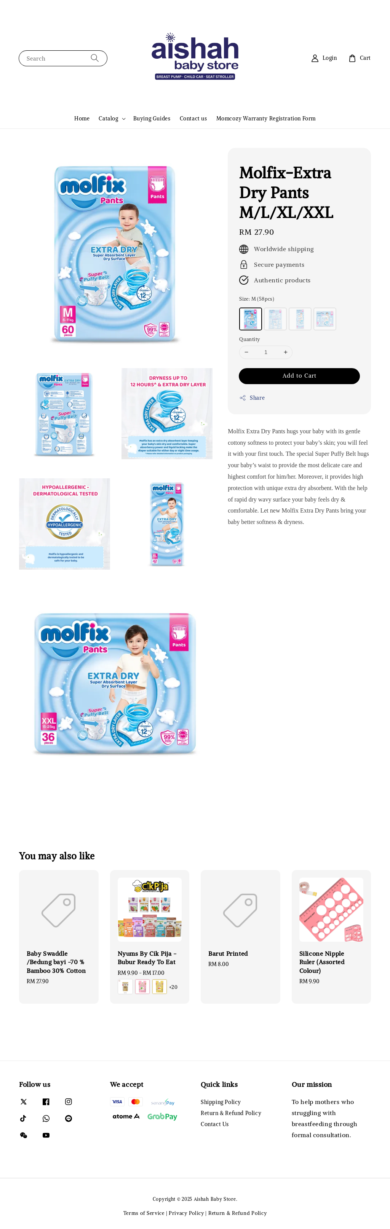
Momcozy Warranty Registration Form (266, 118)
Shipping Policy (221, 1102)
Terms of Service (144, 1213)
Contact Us (215, 1124)
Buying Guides (152, 118)
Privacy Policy (186, 1213)
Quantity (249, 339)
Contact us (193, 118)
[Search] (95, 58)
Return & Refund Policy (231, 1113)
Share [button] (252, 398)
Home (82, 118)
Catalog (108, 118)
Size (256, 299)
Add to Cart (299, 375)
